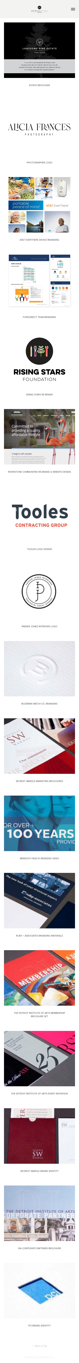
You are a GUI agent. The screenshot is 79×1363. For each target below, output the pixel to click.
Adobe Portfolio (46, 1357)
